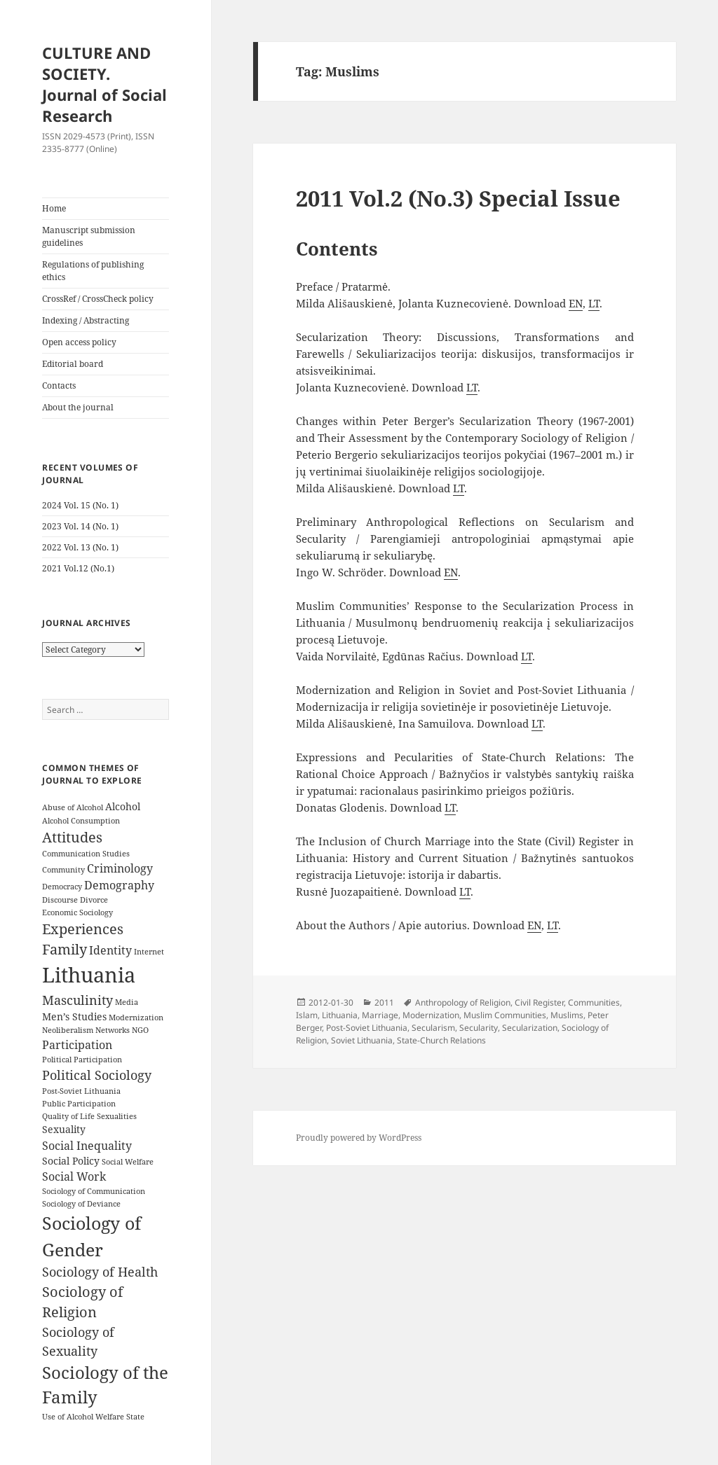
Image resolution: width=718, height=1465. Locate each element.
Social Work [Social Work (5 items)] (74, 1176)
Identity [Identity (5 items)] (110, 950)
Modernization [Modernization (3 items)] (136, 1017)
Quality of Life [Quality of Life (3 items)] (68, 1116)
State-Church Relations (441, 1040)
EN (576, 303)
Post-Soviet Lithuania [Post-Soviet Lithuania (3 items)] (81, 1091)
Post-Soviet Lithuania (366, 1028)
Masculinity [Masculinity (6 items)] (77, 1000)
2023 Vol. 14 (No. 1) (80, 526)
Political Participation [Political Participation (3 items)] (82, 1059)
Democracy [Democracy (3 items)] (62, 886)
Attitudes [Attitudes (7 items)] (72, 837)
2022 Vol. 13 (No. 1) (80, 547)
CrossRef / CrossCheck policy (98, 299)
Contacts (59, 385)
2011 (384, 1002)
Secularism (433, 1028)
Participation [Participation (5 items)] (77, 1045)
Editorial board (72, 364)
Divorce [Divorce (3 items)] (94, 900)
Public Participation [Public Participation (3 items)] (79, 1104)
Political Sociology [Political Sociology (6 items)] (96, 1075)
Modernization (430, 1015)
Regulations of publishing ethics (93, 270)
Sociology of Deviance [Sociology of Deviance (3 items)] (81, 1204)
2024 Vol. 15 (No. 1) (80, 505)
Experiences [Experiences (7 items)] (82, 928)
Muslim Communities (504, 1015)
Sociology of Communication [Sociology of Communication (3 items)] (93, 1191)
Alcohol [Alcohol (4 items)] (122, 806)
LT (594, 303)
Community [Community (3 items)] (63, 870)
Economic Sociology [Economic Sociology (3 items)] (77, 912)
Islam (307, 1015)
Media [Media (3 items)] (126, 1002)
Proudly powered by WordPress (358, 1138)
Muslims (566, 1015)
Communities (594, 1002)
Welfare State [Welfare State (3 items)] (119, 1417)
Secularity (478, 1028)
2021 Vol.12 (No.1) (78, 568)
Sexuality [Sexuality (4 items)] (64, 1129)
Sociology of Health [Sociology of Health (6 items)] (100, 1271)
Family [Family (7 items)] (64, 949)
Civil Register (539, 1002)
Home (54, 208)
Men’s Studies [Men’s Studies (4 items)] (74, 1016)
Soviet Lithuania (362, 1040)
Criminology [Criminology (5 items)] (120, 868)
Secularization (529, 1028)
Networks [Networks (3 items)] (112, 1030)
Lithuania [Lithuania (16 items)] (88, 975)
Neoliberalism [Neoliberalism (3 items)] (67, 1030)
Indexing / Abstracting (85, 320)
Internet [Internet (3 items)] (149, 952)
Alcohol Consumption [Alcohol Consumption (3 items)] (81, 821)
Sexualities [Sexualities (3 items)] (117, 1116)
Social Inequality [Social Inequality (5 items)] (87, 1145)
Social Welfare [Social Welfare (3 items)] (128, 1162)
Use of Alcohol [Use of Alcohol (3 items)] (67, 1417)
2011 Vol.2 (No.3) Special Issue (458, 198)
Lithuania (340, 1015)
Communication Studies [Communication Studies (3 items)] (86, 854)
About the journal (78, 407)
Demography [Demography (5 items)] (119, 885)
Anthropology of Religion (462, 1002)
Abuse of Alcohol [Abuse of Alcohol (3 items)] (72, 807)
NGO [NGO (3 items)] (140, 1030)
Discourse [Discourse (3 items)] (60, 900)
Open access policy (79, 342)
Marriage (380, 1015)
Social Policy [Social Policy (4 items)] (71, 1160)
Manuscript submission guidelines (88, 236)
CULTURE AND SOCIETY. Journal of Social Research (104, 84)
